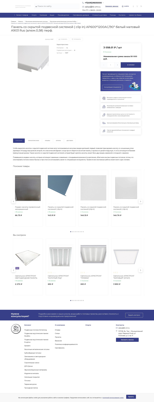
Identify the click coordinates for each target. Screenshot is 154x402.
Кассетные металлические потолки (36, 349)
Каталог (27, 325)
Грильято (27, 346)
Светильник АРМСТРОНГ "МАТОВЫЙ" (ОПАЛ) (123, 277)
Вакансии (58, 341)
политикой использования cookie (113, 397)
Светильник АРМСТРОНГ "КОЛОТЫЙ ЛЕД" (58, 277)
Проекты (58, 337)
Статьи (57, 333)
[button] (70, 231)
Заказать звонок (127, 340)
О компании (60, 325)
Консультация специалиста (112, 87)
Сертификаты (59, 348)
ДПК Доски (28, 366)
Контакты (120, 325)
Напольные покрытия (31, 377)
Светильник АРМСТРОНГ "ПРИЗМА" (91, 277)
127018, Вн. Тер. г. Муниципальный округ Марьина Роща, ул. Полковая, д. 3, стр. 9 (129, 333)
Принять (131, 396)
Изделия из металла (31, 373)
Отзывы (57, 330)
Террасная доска (30, 384)
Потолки (27, 381)
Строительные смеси (31, 363)
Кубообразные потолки (32, 353)
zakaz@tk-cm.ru (123, 328)
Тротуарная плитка (31, 388)
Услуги (88, 325)
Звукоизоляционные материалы (35, 370)
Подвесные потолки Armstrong (35, 330)
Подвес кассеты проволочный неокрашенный (27, 208)
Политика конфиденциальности (66, 344)
